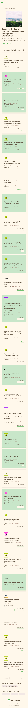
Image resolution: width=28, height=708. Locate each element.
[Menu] (25, 3)
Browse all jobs (7, 43)
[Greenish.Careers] (2, 3)
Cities (9, 8)
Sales (5, 686)
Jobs (6, 8)
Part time (22, 694)
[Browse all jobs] (7, 43)
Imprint (10, 705)
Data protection (16, 705)
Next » (22, 678)
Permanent (6, 694)
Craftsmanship (13, 686)
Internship (14, 694)
